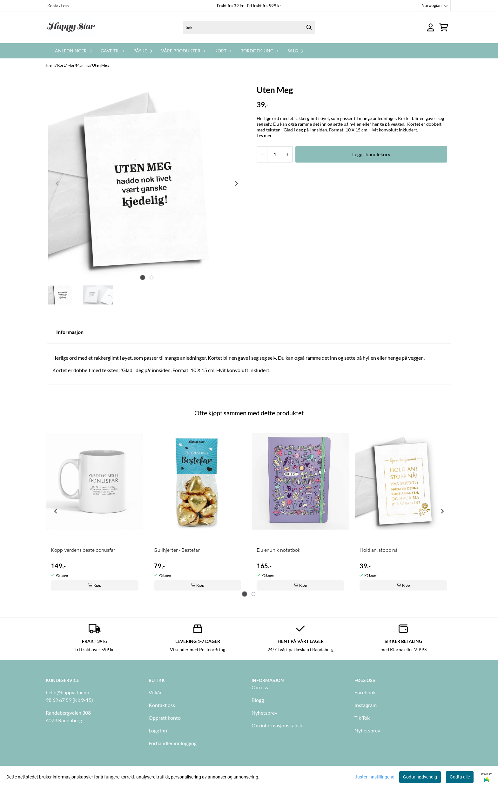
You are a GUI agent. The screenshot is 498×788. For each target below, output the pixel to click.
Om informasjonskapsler (278, 725)
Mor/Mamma (78, 65)
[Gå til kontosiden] (431, 27)
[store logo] (71, 27)
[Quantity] (274, 154)
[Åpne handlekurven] (444, 27)
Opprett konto (165, 718)
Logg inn (158, 730)
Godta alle (460, 776)
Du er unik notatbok (278, 550)
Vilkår (155, 692)
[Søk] (249, 27)
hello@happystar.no (67, 692)
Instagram (365, 705)
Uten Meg (100, 65)
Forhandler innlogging (173, 743)
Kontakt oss (58, 5)
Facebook (365, 692)
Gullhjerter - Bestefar (177, 550)
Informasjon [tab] (70, 332)
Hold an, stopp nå (379, 550)
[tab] (142, 277)
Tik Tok (362, 718)
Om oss (260, 687)
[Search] (309, 27)
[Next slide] (236, 183)
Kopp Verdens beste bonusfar (83, 550)
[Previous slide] (57, 183)
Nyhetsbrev (264, 713)
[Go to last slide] (56, 511)
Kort (61, 65)
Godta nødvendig (420, 776)
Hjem (50, 65)
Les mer (264, 135)
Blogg (258, 700)
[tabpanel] (95, 508)
